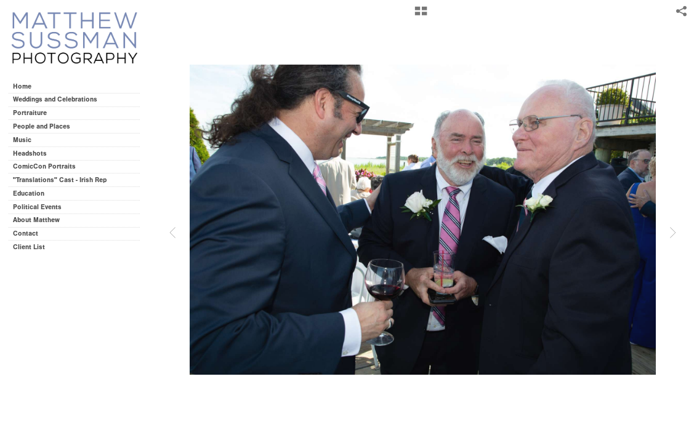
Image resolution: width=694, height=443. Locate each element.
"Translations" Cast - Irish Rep (60, 180)
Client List (29, 247)
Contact (25, 233)
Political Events (37, 207)
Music (22, 140)
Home (22, 86)
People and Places (41, 126)
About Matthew (36, 220)
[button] (420, 15)
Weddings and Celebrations (59, 99)
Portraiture (30, 113)
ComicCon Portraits (44, 166)
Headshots (30, 154)
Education (28, 194)
